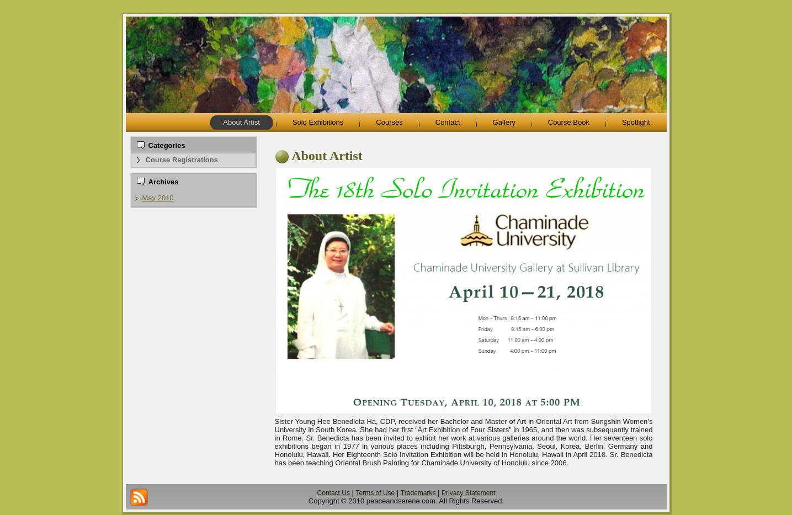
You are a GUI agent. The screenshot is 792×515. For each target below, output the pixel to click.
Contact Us (333, 493)
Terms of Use (375, 493)
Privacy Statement (468, 493)
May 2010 (158, 198)
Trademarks (418, 493)
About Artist (327, 155)
